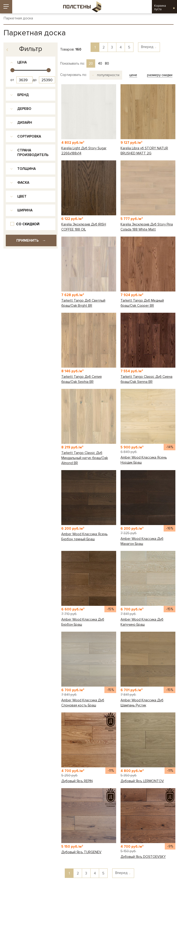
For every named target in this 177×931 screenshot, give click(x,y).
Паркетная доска (18, 18)
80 (107, 63)
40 (100, 63)
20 (91, 63)
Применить (31, 240)
